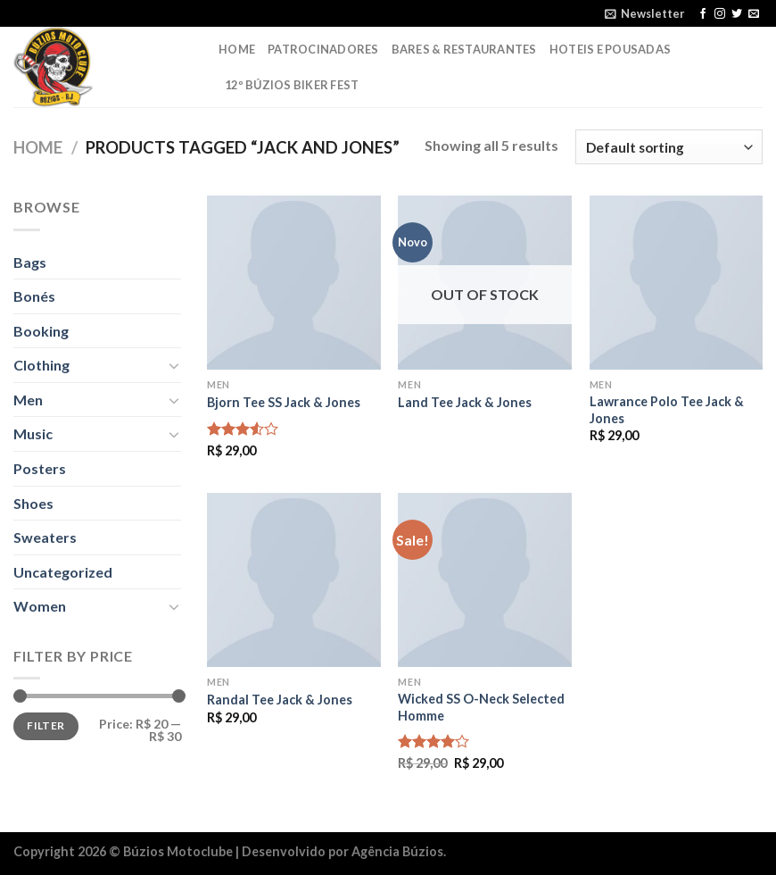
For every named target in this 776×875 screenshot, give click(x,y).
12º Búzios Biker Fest (292, 85)
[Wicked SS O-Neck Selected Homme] (485, 580)
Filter (45, 725)
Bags (29, 262)
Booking (41, 330)
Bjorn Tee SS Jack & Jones (283, 402)
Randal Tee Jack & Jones (279, 699)
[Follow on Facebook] (703, 14)
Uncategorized (62, 571)
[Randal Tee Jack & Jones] (294, 580)
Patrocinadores (323, 49)
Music (33, 433)
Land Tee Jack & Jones (465, 402)
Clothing (41, 364)
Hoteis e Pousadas (610, 49)
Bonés (34, 296)
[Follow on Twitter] (736, 14)
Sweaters (45, 537)
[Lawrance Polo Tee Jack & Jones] (677, 283)
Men (28, 399)
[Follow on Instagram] (719, 14)
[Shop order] (669, 146)
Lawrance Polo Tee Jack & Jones (667, 410)
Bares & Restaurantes (464, 49)
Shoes (33, 503)
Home (237, 49)
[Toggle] (174, 365)
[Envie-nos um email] (753, 14)
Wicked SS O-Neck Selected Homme (481, 707)
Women (39, 605)
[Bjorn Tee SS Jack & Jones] (294, 283)
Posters (39, 468)
